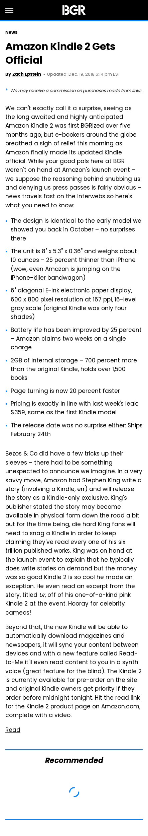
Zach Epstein (26, 74)
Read (12, 730)
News (11, 32)
